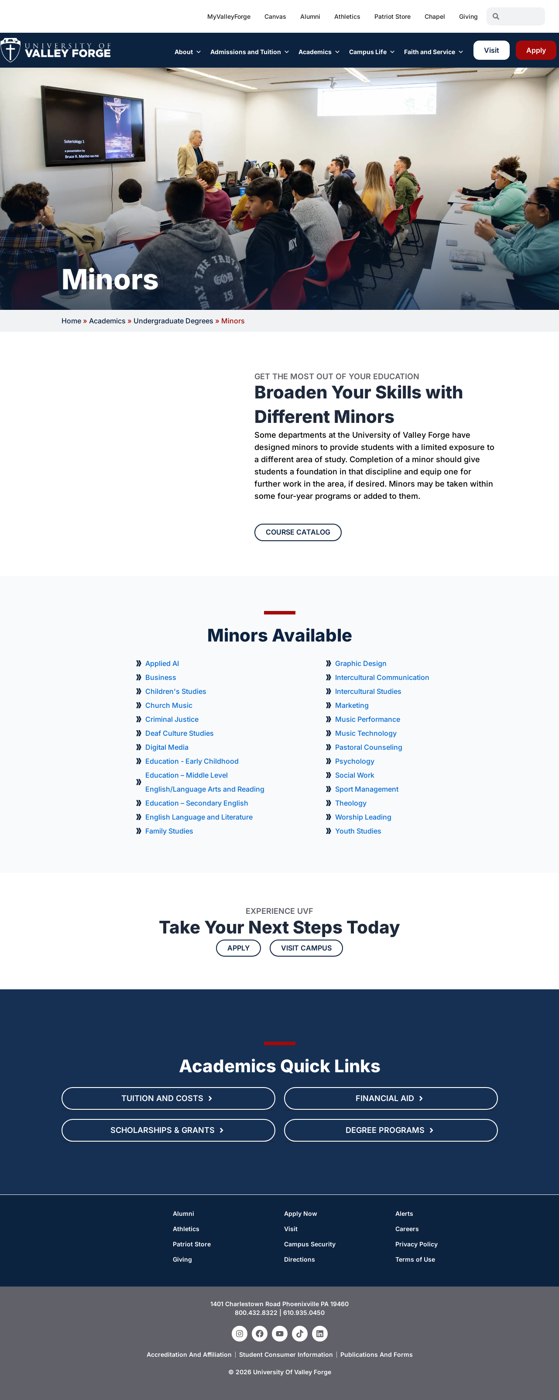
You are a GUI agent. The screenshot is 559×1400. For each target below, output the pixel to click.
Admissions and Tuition (250, 52)
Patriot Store (392, 16)
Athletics (347, 16)
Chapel (435, 16)
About (188, 52)
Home (71, 320)
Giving (468, 16)
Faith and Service (434, 52)
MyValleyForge (228, 16)
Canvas (275, 16)
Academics (319, 52)
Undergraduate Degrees (173, 320)
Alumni (310, 16)
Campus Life (372, 52)
